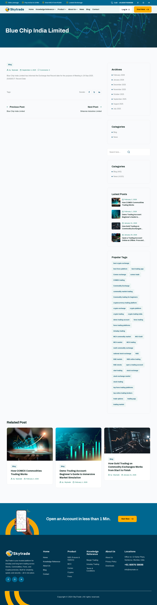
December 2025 (119, 85)
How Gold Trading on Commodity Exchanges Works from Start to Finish (132, 228)
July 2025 (117, 109)
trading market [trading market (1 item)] (118, 404)
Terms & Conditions (91, 569)
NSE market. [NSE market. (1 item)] (117, 359)
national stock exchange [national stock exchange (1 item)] (122, 353)
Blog (88, 9)
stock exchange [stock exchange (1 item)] (132, 370)
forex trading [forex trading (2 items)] (138, 320)
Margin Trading (92, 560)
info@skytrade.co (131, 570)
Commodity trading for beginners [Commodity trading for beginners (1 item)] (125, 297)
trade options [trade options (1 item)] (118, 399)
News (82, 9)
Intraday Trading (93, 564)
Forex (69, 576)
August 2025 (118, 104)
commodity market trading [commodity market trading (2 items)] (123, 291)
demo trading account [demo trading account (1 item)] (121, 320)
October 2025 (118, 94)
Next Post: (95, 107)
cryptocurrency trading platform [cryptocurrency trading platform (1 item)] (125, 303)
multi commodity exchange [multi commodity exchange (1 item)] (123, 348)
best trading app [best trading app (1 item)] (137, 269)
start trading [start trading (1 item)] (117, 370)
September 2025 (119, 99)
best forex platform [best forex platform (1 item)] (120, 269)
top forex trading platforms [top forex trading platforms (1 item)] (123, 387)
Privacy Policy (111, 562)
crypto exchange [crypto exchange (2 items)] (119, 308)
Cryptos (70, 572)
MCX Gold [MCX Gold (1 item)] (138, 336)
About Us (72, 9)
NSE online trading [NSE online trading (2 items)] (133, 359)
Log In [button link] (126, 9)
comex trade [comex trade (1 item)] (134, 274)
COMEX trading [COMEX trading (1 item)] (119, 280)
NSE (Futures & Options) (73, 559)
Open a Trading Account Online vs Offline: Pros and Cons (132, 240)
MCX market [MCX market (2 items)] (117, 342)
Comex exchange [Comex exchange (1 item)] (119, 274)
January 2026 (118, 80)
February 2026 (119, 75)
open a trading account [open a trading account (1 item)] (134, 365)
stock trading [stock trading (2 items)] (118, 382)
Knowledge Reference (45, 9)
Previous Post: (16, 107)
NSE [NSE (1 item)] (137, 353)
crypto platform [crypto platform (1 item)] (135, 308)
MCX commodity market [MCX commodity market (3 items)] (122, 336)
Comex (70, 568)
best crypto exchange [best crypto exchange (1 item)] (121, 263)
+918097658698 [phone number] (126, 3)
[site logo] (14, 9)
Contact (95, 9)
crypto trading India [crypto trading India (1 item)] (135, 314)
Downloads (110, 566)
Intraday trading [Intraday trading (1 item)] (119, 331)
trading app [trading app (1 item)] (131, 399)
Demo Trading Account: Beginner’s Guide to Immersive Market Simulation (134, 217)
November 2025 (119, 89)
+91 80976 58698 (134, 564)
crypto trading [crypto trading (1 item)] (118, 314)
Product (62, 9)
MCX (69, 564)
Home (31, 9)
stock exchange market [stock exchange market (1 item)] (121, 376)
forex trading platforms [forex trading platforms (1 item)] (121, 325)
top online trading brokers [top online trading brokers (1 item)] (122, 393)
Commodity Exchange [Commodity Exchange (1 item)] (121, 286)
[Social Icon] (138, 2)
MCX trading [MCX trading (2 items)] (131, 342)
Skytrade (15, 70)
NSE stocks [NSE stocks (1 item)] (117, 365)
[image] (22, 534)
